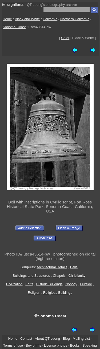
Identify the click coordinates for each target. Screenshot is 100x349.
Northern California (74, 19)
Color (65, 38)
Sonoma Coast (14, 27)
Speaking (89, 345)
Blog (66, 339)
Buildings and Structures (31, 276)
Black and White (27, 19)
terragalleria (12, 4)
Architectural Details (52, 267)
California (50, 19)
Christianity (76, 276)
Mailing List (81, 339)
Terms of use (13, 345)
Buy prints (33, 345)
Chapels (59, 276)
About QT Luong (47, 339)
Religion (34, 293)
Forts (29, 284)
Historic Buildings (49, 284)
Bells (74, 267)
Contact (26, 339)
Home (7, 19)
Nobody (71, 284)
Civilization (14, 284)
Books (74, 345)
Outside (86, 284)
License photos (55, 345)
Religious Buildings (57, 293)
